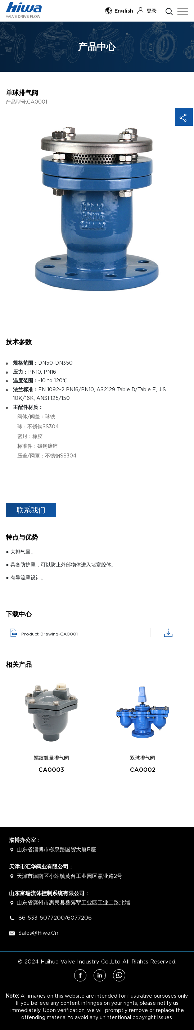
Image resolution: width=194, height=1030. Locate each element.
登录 (147, 11)
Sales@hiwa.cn (37, 932)
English (119, 11)
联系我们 (31, 510)
